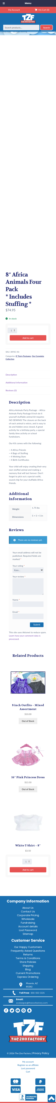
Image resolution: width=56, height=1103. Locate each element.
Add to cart (27, 338)
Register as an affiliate (28, 1065)
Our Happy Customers (28, 947)
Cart (28, 1071)
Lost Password (28, 930)
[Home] (28, 23)
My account (28, 1061)
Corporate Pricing (28, 915)
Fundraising (28, 922)
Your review (18, 576)
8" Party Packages (23, 356)
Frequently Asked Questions (28, 950)
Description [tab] (11, 374)
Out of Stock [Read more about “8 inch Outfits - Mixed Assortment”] (28, 721)
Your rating (18, 565)
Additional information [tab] (16, 382)
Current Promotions (28, 973)
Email (15, 612)
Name (16, 599)
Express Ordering (27, 977)
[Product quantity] (12, 330)
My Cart (42, 9)
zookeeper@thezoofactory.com (32, 1002)
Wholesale (27, 919)
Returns (28, 954)
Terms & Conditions (28, 958)
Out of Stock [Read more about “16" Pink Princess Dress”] (28, 789)
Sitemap (28, 934)
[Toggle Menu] (3, 3)
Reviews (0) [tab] (11, 390)
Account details (28, 926)
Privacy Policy (40, 1053)
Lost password (28, 1068)
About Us (28, 908)
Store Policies (28, 962)
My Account (14, 9)
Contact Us (28, 911)
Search (46, 27)
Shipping (28, 965)
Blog (28, 969)
